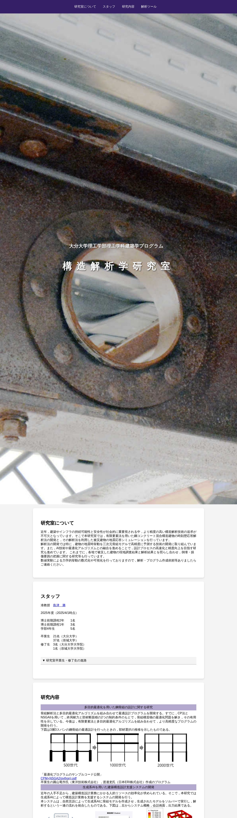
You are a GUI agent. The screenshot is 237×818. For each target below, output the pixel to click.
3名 (72, 624)
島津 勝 (59, 605)
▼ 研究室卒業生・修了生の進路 (64, 660)
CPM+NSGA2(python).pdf (59, 778)
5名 (72, 628)
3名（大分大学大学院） (69, 644)
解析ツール (149, 6)
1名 (72, 620)
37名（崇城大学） (65, 640)
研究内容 (128, 6)
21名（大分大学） (65, 636)
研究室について (85, 6)
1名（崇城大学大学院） (69, 648)
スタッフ (109, 6)
